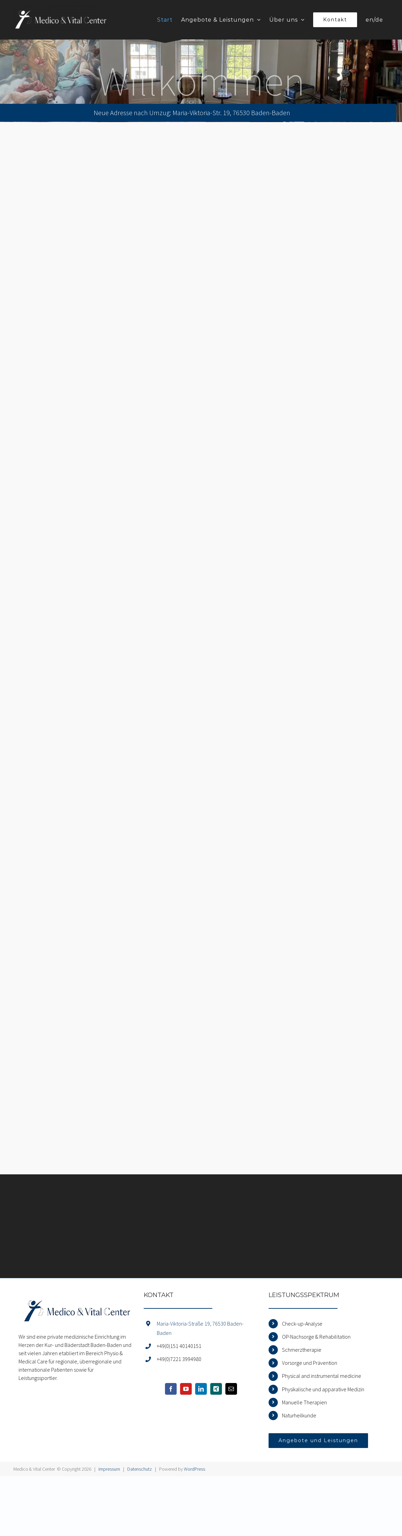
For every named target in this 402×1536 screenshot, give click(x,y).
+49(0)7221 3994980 (179, 1359)
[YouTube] (186, 1389)
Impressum (109, 1469)
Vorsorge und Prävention (309, 1362)
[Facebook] (171, 1389)
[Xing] (216, 1389)
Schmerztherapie (301, 1349)
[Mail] (231, 1389)
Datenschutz (139, 1469)
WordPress (194, 1469)
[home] (76, 1296)
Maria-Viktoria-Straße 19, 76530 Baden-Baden (200, 1328)
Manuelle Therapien (304, 1402)
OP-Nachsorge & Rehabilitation (316, 1336)
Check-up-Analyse (302, 1323)
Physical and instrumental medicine (321, 1375)
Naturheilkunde (299, 1415)
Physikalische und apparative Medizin (323, 1389)
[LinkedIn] (201, 1389)
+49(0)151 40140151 (179, 1345)
